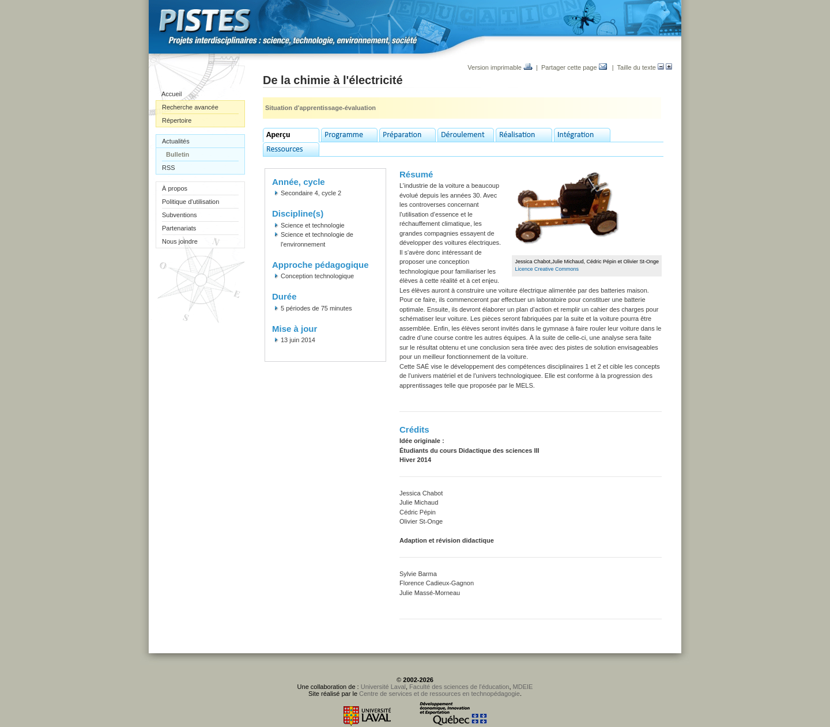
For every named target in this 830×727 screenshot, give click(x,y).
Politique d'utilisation (190, 201)
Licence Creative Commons (547, 269)
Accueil (171, 93)
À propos (174, 188)
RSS (168, 167)
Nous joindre (180, 241)
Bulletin (177, 154)
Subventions (179, 214)
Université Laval (383, 686)
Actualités (176, 141)
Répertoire (176, 120)
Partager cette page (574, 67)
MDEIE (523, 686)
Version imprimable (500, 67)
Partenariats (179, 228)
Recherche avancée (190, 107)
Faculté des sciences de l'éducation (459, 686)
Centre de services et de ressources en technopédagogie (439, 693)
